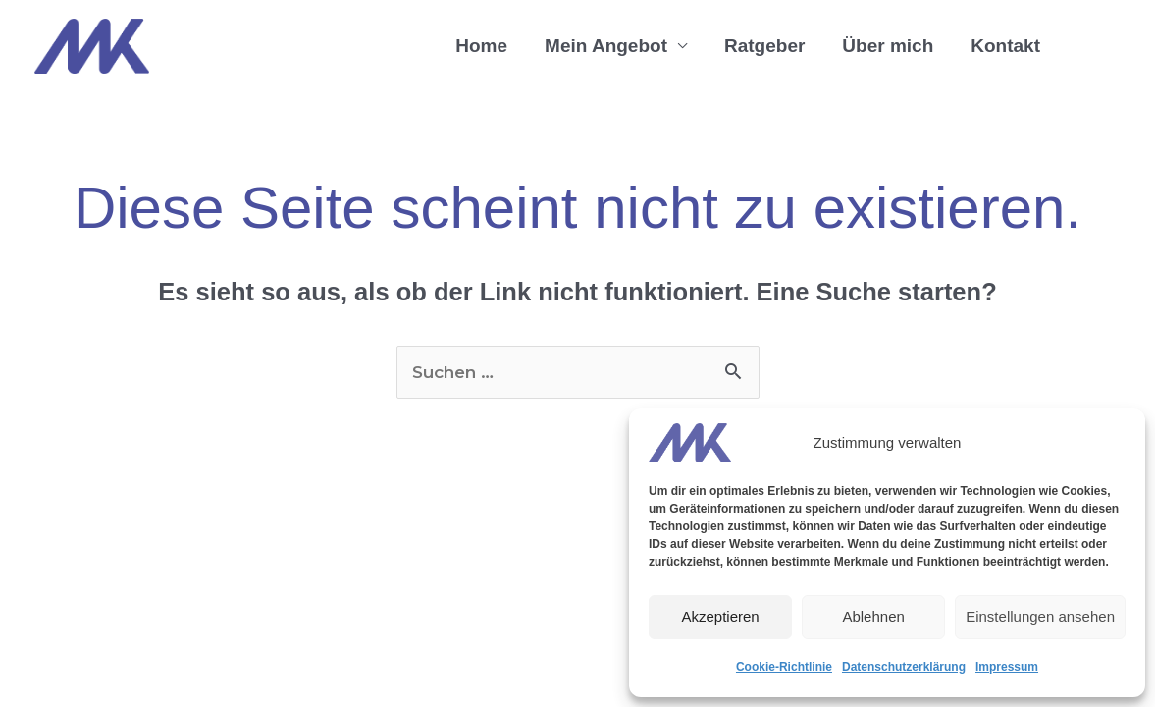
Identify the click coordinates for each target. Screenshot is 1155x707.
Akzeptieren (720, 616)
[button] (1089, 46)
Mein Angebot (606, 45)
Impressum (1006, 667)
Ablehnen (873, 616)
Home (481, 45)
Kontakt (1005, 45)
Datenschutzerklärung (904, 667)
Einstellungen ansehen (1040, 616)
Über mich (887, 45)
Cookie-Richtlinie (784, 667)
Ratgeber (764, 45)
